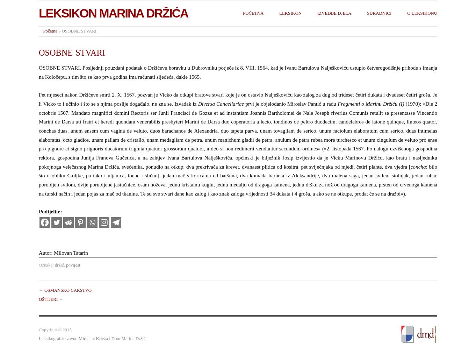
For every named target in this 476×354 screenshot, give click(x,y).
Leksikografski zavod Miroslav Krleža (73, 338)
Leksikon (290, 13)
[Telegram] (116, 222)
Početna (253, 13)
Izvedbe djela (334, 13)
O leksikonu (422, 13)
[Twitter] (56, 222)
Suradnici (379, 13)
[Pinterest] (80, 222)
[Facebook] (44, 222)
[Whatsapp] (92, 222)
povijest (73, 265)
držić (59, 265)
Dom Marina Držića (129, 338)
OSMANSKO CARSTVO (68, 290)
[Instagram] (104, 222)
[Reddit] (68, 222)
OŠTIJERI (48, 299)
